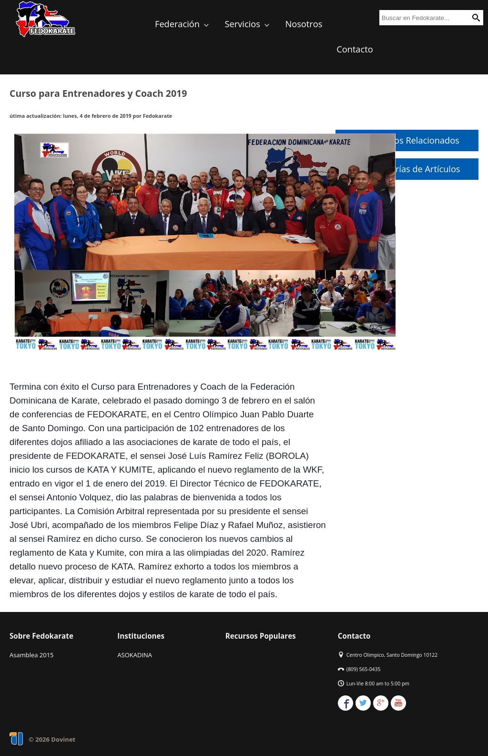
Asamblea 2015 (32, 655)
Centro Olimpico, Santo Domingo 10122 (391, 655)
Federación (183, 24)
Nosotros (304, 24)
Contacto (354, 49)
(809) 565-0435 (363, 669)
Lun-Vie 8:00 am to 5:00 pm (377, 683)
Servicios (248, 24)
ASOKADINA (134, 655)
